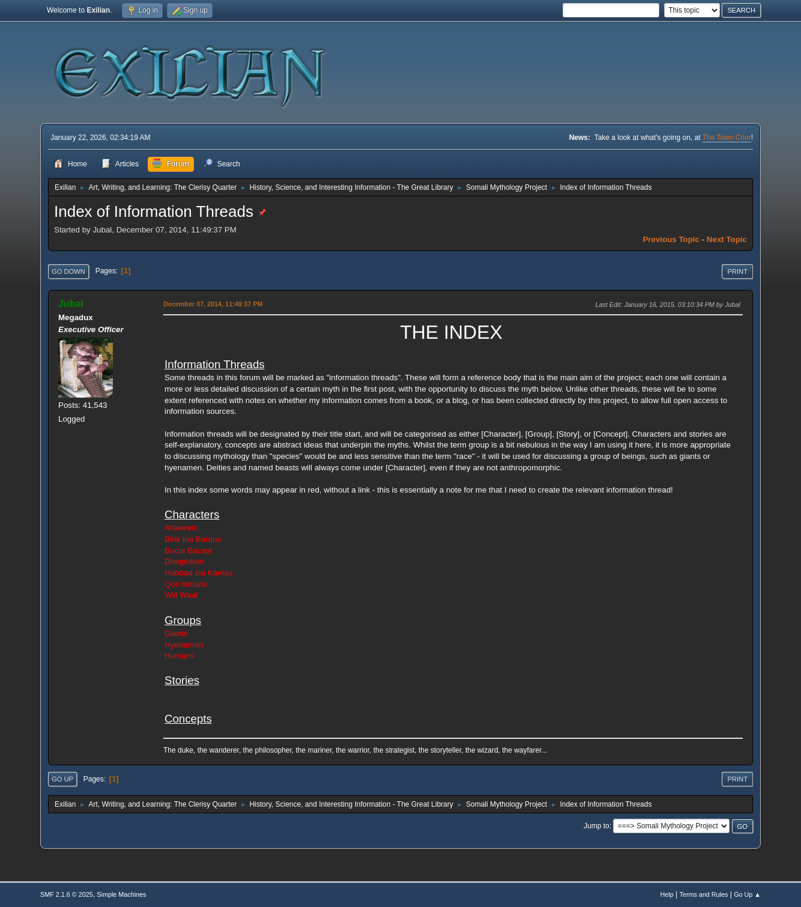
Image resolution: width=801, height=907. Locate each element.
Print (737, 271)
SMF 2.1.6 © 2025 (66, 894)
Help (667, 894)
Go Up (62, 779)
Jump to (596, 826)
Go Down (68, 271)
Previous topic (671, 239)
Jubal (70, 304)
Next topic (727, 239)
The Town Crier (727, 137)
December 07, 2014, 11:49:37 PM (212, 304)
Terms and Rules (704, 894)
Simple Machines (121, 894)
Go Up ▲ (747, 894)
